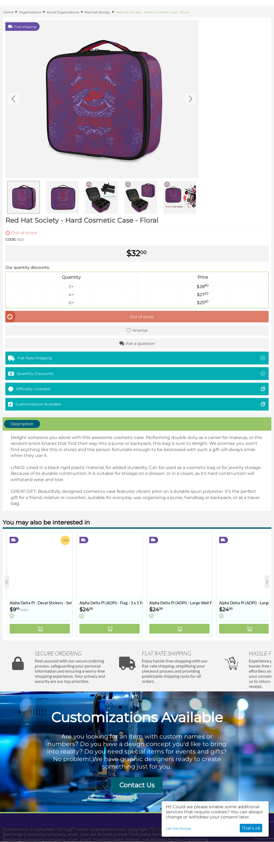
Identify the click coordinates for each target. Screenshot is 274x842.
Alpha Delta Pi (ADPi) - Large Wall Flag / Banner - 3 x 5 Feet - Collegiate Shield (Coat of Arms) (180, 602)
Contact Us (137, 785)
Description (22, 423)
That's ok (251, 828)
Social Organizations (63, 12)
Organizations (30, 12)
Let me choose (178, 828)
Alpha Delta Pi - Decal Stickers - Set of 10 (41, 602)
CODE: (10, 239)
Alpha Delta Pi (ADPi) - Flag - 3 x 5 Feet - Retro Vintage (110, 602)
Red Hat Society (97, 12)
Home (8, 12)
